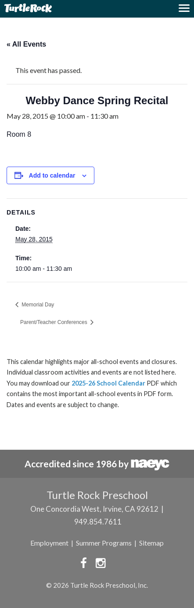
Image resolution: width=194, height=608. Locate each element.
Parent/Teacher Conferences (54, 322)
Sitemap (151, 543)
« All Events (26, 44)
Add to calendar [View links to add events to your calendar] (52, 175)
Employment (49, 543)
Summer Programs (104, 543)
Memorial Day (37, 305)
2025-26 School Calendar (108, 383)
